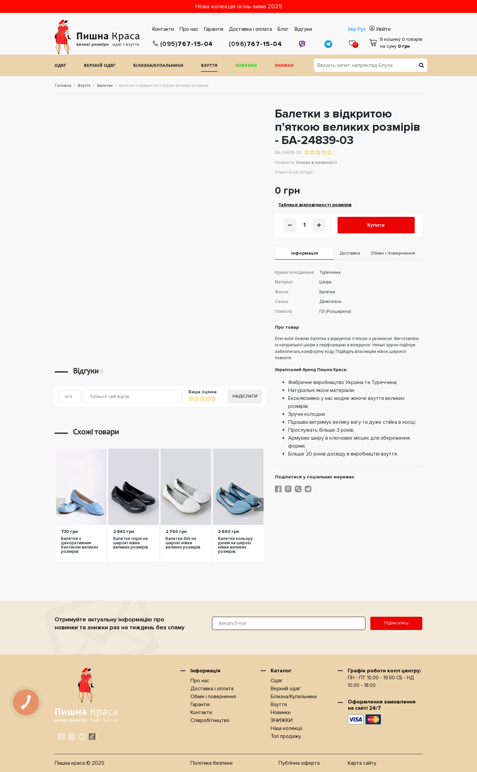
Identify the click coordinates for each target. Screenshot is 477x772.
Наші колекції (286, 728)
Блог (283, 29)
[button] (259, 504)
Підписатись (396, 623)
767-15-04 (183, 44)
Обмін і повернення (213, 696)
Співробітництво (210, 720)
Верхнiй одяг (100, 66)
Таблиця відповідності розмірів (314, 205)
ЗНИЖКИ (284, 66)
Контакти (163, 29)
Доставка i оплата (250, 29)
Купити (376, 225)
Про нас (189, 29)
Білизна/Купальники (158, 66)
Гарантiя (213, 29)
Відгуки (303, 29)
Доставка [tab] (350, 253)
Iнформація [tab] (304, 253)
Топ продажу (286, 736)
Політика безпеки (211, 763)
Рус (362, 29)
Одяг (60, 66)
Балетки (105, 85)
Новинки (246, 66)
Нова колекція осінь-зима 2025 (238, 6)
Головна (63, 85)
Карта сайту (362, 763)
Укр (352, 29)
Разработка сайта (137, 763)
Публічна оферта (299, 763)
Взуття (209, 66)
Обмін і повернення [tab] (393, 253)
